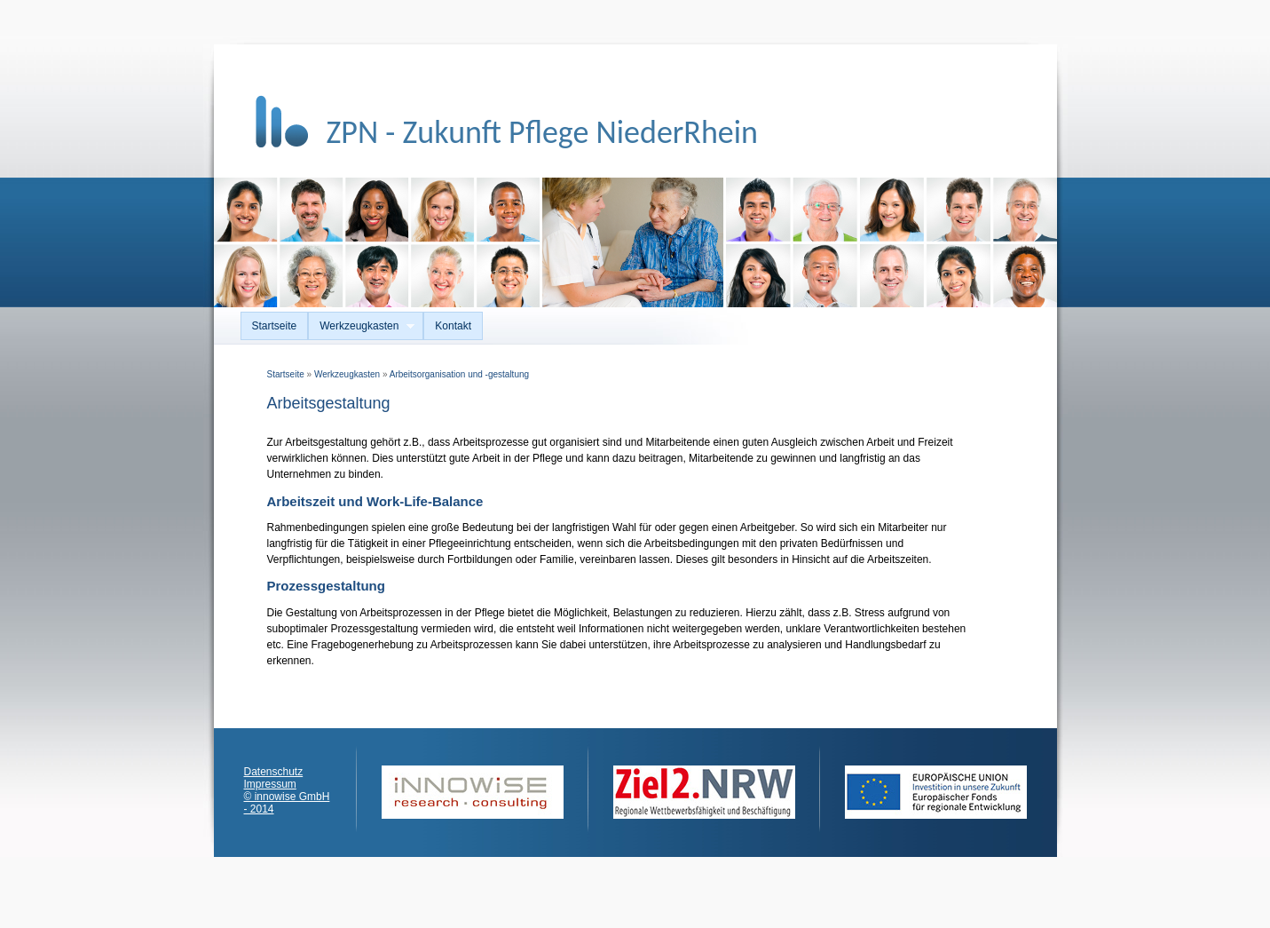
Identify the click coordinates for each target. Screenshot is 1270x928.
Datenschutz (274, 771)
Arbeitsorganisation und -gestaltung (459, 374)
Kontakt (453, 326)
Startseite (274, 326)
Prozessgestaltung (326, 585)
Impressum (270, 784)
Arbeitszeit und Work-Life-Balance (375, 501)
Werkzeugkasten (361, 326)
